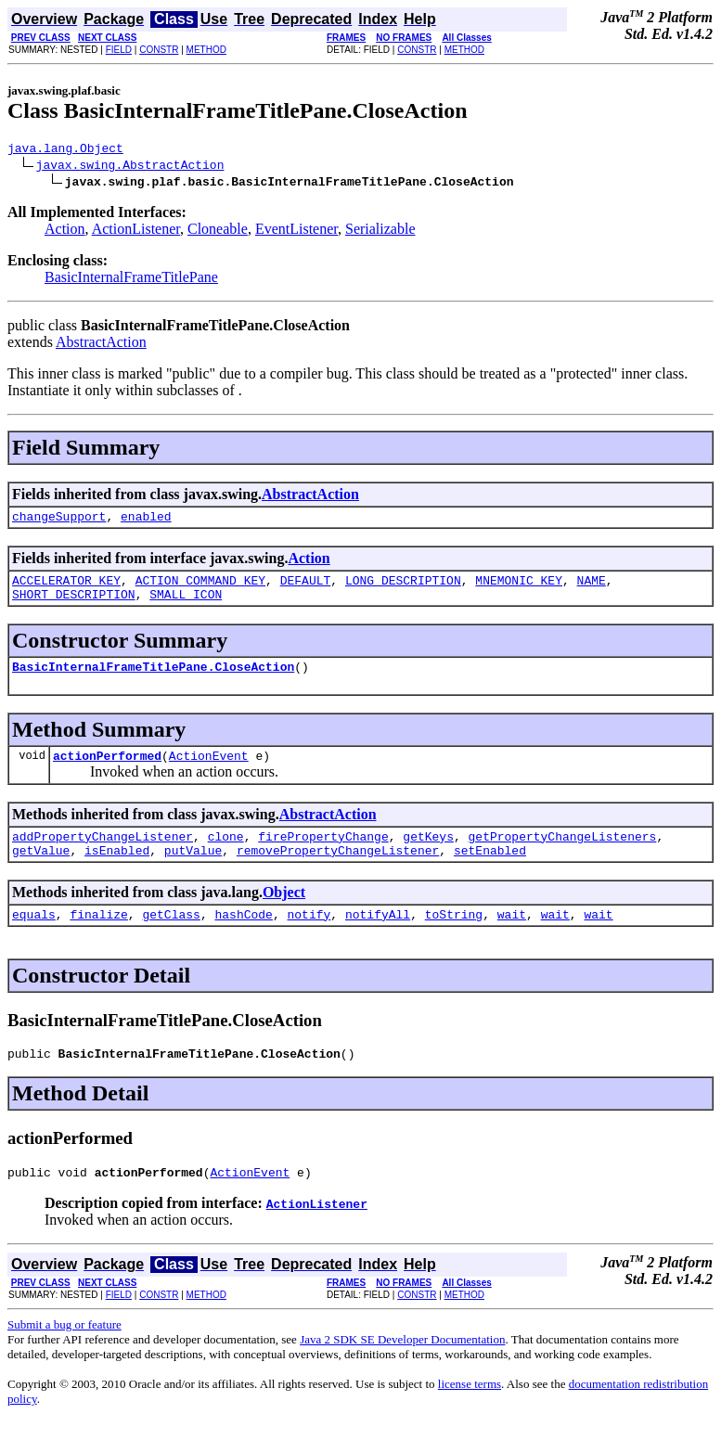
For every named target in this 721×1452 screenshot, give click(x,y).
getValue (41, 872)
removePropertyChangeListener (338, 872)
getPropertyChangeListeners (562, 855)
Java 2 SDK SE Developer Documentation (402, 1370)
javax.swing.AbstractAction (130, 167)
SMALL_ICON (185, 605)
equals (34, 939)
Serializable (380, 231)
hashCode (243, 939)
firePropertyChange (323, 855)
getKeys (428, 855)
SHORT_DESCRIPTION (73, 605)
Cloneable (217, 231)
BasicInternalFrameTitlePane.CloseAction (153, 680)
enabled (146, 521)
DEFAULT (305, 588)
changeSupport (59, 521)
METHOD (206, 50)
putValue (193, 872)
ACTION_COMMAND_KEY (200, 588)
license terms (469, 1414)
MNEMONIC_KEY (518, 588)
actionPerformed (107, 772)
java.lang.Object (65, 150)
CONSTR (158, 50)
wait (511, 939)
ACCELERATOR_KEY (66, 588)
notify (308, 939)
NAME (591, 588)
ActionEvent (209, 772)
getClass (171, 939)
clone (226, 855)
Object (284, 914)
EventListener (296, 231)
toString (454, 939)
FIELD (119, 50)
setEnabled (490, 872)
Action (65, 231)
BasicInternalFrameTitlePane (131, 280)
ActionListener (136, 231)
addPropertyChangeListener (102, 855)
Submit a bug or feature (64, 1355)
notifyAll (377, 939)
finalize (98, 939)
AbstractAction (101, 345)
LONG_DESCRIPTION (403, 588)
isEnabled (116, 872)
